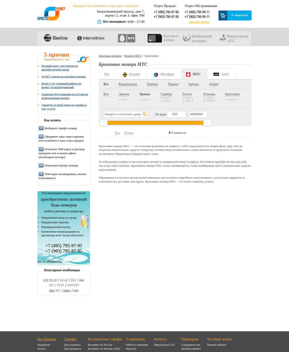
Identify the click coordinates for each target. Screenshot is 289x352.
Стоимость (178, 133)
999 (75, 291)
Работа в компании (137, 344)
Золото (41, 348)
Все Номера (46, 339)
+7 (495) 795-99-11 (197, 12)
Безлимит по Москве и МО (104, 348)
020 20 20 (50, 280)
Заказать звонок (199, 22)
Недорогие (43, 344)
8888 (66, 291)
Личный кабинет (191, 348)
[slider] (104, 122)
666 (81, 280)
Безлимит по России (100, 344)
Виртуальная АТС (164, 344)
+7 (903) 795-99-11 (197, 16)
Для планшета (72, 344)
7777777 (73, 286)
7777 (60, 286)
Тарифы (70, 339)
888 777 (54, 291)
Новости (131, 348)
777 (51, 286)
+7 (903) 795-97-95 (166, 16)
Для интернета (72, 348)
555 (73, 280)
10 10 (63, 280)
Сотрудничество (190, 344)
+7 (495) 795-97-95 (166, 12)
